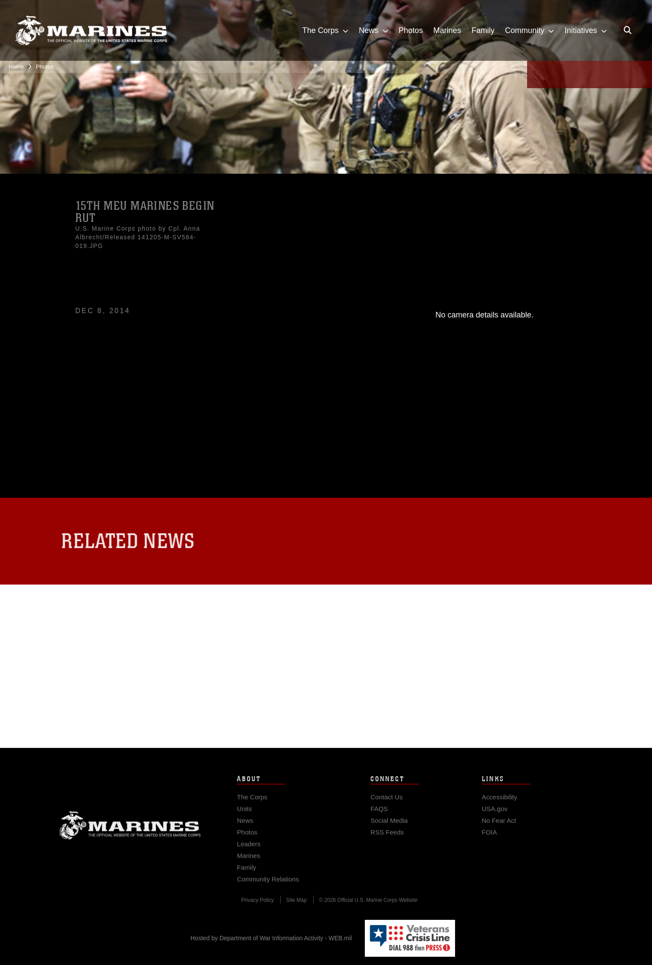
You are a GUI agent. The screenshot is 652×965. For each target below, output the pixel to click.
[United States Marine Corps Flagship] (91, 31)
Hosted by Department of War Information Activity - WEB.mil (271, 938)
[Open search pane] (628, 30)
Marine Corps (130, 836)
